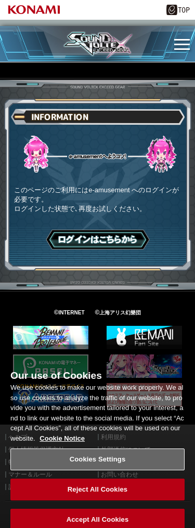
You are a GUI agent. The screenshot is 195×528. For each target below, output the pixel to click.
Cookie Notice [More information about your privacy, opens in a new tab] (62, 445)
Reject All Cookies (97, 496)
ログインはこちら (98, 239)
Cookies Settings (98, 466)
